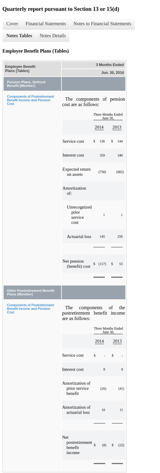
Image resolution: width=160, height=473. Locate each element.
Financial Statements (46, 23)
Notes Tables (19, 35)
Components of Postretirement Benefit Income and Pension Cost (30, 100)
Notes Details (53, 35)
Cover (12, 23)
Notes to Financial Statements (102, 23)
